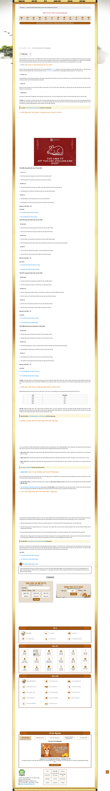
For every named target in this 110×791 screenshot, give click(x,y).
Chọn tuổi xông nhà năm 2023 (33, 107)
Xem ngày (82, 1)
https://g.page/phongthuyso (28, 784)
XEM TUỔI (24, 472)
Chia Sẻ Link (51, 577)
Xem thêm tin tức (55, 765)
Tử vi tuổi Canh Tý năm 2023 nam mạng (29, 555)
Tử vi (45, 1)
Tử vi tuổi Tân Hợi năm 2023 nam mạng (29, 318)
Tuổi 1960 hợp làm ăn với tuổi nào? (37, 416)
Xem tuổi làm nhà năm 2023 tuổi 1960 (36, 541)
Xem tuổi (34, 1)
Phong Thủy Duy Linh (30, 564)
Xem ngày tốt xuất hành (25, 467)
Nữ (33, 590)
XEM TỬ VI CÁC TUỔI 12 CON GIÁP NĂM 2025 (55, 13)
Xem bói (70, 1)
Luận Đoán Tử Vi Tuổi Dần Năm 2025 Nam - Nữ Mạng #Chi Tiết (55, 759)
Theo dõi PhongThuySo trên (41, 48)
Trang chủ (22, 1)
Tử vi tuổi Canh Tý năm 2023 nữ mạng (29, 559)
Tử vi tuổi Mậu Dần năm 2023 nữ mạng (29, 375)
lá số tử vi (53, 69)
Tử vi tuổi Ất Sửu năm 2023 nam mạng (29, 212)
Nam (29, 590)
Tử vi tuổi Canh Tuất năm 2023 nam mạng (30, 264)
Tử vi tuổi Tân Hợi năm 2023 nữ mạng (29, 322)
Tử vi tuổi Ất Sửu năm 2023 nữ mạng (28, 216)
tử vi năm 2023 (49, 70)
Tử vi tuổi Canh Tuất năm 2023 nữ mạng (29, 269)
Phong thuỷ (57, 1)
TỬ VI (22, 65)
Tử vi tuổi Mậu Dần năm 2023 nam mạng (29, 371)
